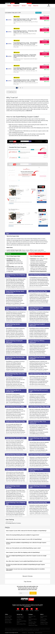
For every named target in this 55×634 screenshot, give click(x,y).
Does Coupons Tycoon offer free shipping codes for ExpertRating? (23, 552)
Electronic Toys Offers (32, 617)
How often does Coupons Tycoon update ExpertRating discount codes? (24, 561)
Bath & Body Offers (21, 624)
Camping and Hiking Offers (21, 621)
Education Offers (32, 622)
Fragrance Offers (44, 622)
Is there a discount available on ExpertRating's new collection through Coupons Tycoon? (26, 543)
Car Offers (19, 619)
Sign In (48, 5)
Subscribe (33, 593)
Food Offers (43, 620)
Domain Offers (32, 623)
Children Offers (20, 617)
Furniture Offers (44, 624)
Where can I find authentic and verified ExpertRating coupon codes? (23, 548)
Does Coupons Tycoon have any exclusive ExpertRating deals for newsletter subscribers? (25, 569)
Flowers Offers (43, 619)
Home (9, 5)
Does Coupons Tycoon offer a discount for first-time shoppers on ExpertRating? (26, 530)
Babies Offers (8, 617)
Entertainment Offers (43, 617)
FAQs (29, 5)
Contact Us (24, 632)
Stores (23, 5)
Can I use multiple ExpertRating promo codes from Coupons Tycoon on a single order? (26, 556)
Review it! (38, 12)
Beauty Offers (8, 622)
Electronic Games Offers (33, 620)
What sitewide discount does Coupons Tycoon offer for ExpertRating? (24, 539)
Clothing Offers (20, 616)
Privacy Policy (31, 632)
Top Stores (27, 581)
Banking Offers (8, 616)
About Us (35, 5)
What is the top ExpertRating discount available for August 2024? (22, 535)
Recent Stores (28, 576)
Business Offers (8, 619)
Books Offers (8, 621)
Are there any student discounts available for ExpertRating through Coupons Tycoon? (25, 565)
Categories (16, 5)
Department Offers (33, 625)
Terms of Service (38, 632)
